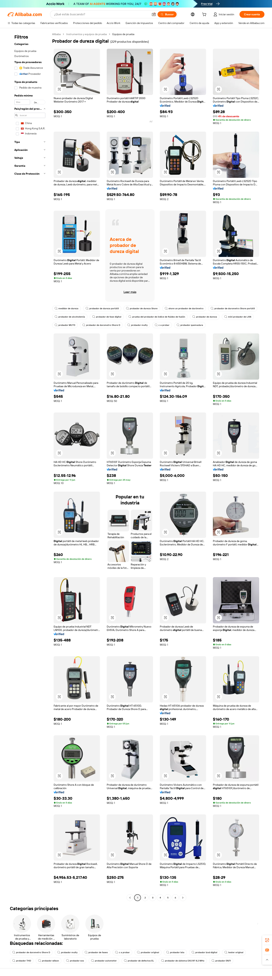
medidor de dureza (66, 308)
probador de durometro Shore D (101, 325)
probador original (148, 952)
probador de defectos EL (139, 960)
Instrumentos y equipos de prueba (86, 34)
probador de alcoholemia (70, 316)
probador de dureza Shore (142, 308)
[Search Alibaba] (101, 14)
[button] (153, 14)
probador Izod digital (204, 952)
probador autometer (104, 960)
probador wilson (48, 960)
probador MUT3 (65, 325)
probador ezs (75, 960)
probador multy (137, 325)
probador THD (21, 960)
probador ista (175, 952)
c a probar (162, 325)
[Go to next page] (182, 897)
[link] (267, 940)
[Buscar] (167, 14)
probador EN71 (221, 960)
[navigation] (29, 466)
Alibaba (56, 34)
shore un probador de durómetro (184, 308)
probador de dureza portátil (102, 308)
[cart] (205, 14)
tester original (233, 952)
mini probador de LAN (237, 316)
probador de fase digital (106, 316)
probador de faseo (96, 952)
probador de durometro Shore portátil (233, 308)
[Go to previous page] (130, 897)
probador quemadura (190, 325)
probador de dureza (204, 316)
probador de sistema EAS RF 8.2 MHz (182, 960)
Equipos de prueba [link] (123, 34)
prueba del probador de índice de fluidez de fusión (156, 316)
